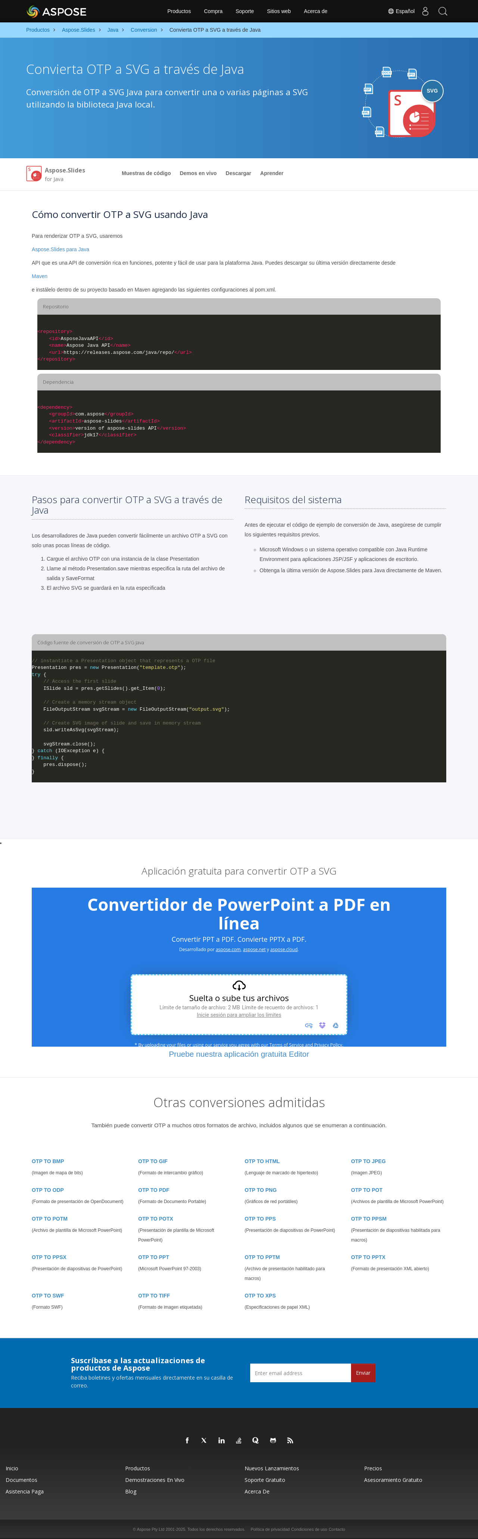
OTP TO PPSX (49, 1257)
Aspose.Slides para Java (60, 249)
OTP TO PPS (260, 1219)
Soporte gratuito (265, 1479)
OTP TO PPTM (262, 1257)
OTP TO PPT (153, 1257)
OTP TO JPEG (368, 1161)
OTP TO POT (366, 1190)
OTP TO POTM (50, 1219)
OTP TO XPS (260, 1296)
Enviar (363, 1372)
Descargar (238, 173)
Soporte (245, 11)
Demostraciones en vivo (154, 1479)
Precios (373, 1468)
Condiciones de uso (309, 1529)
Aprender (271, 173)
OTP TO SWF (48, 1296)
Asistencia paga (25, 1491)
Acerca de (316, 11)
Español (399, 11)
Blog (130, 1491)
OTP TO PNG (261, 1190)
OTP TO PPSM (369, 1219)
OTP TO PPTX (368, 1257)
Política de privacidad (270, 1529)
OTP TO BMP (48, 1161)
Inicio (12, 1468)
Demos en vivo (198, 173)
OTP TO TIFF (154, 1296)
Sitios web (279, 11)
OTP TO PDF (154, 1190)
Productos (179, 11)
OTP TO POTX (155, 1219)
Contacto (337, 1529)
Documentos (21, 1479)
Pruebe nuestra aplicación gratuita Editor (239, 1054)
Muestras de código (146, 173)
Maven (39, 276)
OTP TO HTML (262, 1161)
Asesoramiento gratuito (393, 1479)
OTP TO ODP (48, 1190)
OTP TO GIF (153, 1161)
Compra (213, 11)
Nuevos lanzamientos (272, 1468)
